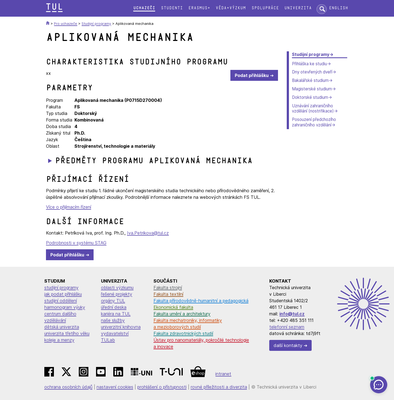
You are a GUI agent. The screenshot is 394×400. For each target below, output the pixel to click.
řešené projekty (116, 294)
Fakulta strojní (167, 287)
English (338, 8)
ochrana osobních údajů (68, 387)
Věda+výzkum (231, 8)
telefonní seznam (286, 327)
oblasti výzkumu (117, 287)
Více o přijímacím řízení (68, 207)
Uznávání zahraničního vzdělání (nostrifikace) (313, 108)
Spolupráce (265, 8)
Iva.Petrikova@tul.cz (148, 233)
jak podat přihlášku (63, 294)
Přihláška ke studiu (309, 63)
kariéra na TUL (116, 313)
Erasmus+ (199, 8)
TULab (108, 340)
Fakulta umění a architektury (181, 313)
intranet (223, 374)
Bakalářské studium (310, 80)
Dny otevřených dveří (312, 72)
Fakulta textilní (168, 294)
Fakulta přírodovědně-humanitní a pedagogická (200, 300)
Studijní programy (310, 54)
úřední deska (113, 307)
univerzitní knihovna (121, 327)
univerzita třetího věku (66, 333)
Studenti (172, 8)
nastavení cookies (115, 387)
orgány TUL (113, 300)
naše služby (113, 320)
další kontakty (288, 345)
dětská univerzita (61, 327)
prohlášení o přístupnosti (162, 387)
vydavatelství (115, 333)
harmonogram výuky (64, 307)
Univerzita (298, 8)
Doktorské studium (310, 97)
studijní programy (61, 287)
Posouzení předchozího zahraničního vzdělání (314, 122)
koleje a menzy (59, 340)
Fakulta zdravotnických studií (183, 333)
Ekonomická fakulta (173, 307)
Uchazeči (144, 8)
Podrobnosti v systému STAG (76, 242)
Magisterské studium (312, 88)
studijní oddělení (60, 300)
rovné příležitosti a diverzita (219, 387)
